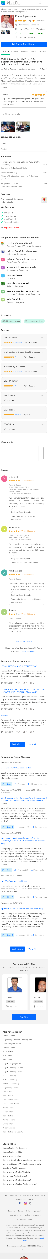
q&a (33, 51)
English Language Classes (13, 1064)
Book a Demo (17, 744)
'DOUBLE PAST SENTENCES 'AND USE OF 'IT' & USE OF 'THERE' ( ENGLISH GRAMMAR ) (22, 691)
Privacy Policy (38, 1195)
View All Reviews (24, 642)
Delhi (28, 1211)
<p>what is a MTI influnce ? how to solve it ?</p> (23, 908)
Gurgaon (36, 1215)
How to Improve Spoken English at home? (20, 1184)
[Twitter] (30, 1204)
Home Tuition (8, 1116)
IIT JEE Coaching (9, 1076)
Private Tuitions (9, 1120)
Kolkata (27, 1215)
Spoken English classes (12, 1044)
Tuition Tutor (8, 1112)
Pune (20, 1215)
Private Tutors (8, 1108)
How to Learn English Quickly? (15, 1176)
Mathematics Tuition (11, 1100)
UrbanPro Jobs (20, 1199)
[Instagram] (25, 1204)
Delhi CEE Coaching (11, 1084)
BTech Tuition (8, 1052)
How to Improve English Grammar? (17, 1180)
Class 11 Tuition (9, 1048)
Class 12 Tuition (15, 485)
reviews (24, 51)
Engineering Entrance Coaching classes (18, 1040)
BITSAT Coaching (10, 1080)
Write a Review (28, 651)
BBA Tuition (7, 1060)
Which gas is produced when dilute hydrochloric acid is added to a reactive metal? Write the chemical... (24, 799)
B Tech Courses (9, 1128)
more (22, 506)
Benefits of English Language (14, 1168)
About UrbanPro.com (12, 1195)
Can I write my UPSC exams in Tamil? (17, 768)
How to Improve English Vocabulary (17, 1172)
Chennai (20, 1211)
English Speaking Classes (13, 1068)
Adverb (4, 715)
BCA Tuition (7, 1056)
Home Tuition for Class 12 (13, 1132)
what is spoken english (12, 1156)
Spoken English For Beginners (15, 1148)
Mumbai (13, 1215)
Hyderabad (36, 1211)
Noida (30, 1219)
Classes (14, 51)
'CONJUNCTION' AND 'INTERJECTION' (19, 666)
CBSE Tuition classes (11, 1104)
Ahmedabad (21, 1219)
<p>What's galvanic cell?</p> (14, 881)
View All (32, 949)
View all (32, 744)
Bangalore (11, 1211)
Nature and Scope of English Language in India (22, 1164)
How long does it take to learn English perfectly (22, 1160)
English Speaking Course (13, 1072)
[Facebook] (20, 1204)
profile (6, 51)
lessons (42, 51)
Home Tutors (8, 1096)
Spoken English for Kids (12, 1152)
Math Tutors (7, 1092)
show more (9, 104)
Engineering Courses (11, 1088)
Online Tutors (8, 1124)
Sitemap (31, 1199)
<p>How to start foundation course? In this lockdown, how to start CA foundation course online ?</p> (23, 841)
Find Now (24, 1017)
